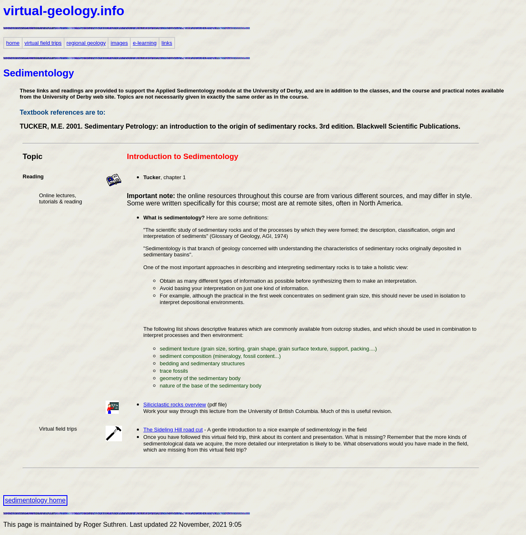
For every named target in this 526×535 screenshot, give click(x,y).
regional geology (86, 43)
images (119, 43)
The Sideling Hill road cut (173, 430)
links (166, 43)
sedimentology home (35, 500)
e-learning (145, 43)
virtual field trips (43, 43)
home (13, 43)
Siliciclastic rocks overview (174, 404)
